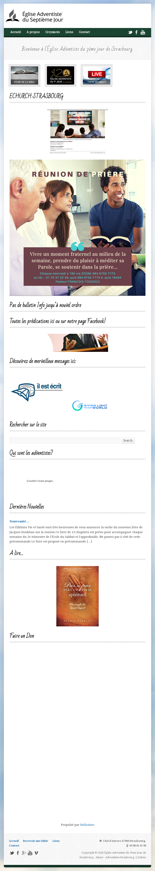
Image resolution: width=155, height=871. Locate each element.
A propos (33, 32)
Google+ (24, 853)
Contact (84, 32)
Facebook (136, 32)
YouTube (142, 32)
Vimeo (36, 853)
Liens (69, 32)
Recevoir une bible (35, 840)
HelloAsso (87, 824)
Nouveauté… (19, 521)
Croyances (52, 32)
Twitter (130, 32)
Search (128, 440)
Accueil (15, 32)
